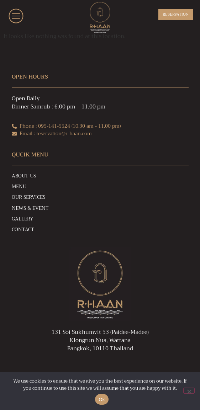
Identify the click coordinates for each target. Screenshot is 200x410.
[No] (189, 391)
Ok (102, 399)
